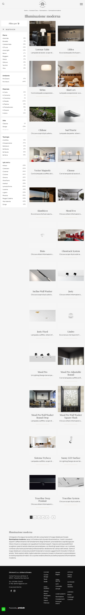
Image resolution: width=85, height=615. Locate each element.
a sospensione (7, 143)
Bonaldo (5, 41)
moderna (5, 129)
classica (5, 123)
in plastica (6, 104)
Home (26, 10)
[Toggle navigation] (81, 4)
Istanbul (5, 183)
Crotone (5, 174)
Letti (57, 584)
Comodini (59, 586)
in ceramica (6, 98)
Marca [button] (5, 35)
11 (53, 517)
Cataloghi (70, 597)
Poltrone (46, 603)
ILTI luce (5, 47)
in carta (5, 92)
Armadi (58, 589)
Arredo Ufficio (69, 576)
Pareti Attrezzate (47, 594)
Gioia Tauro (6, 180)
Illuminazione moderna (55, 10)
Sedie (45, 581)
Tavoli (45, 579)
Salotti (46, 600)
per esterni (6, 78)
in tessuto (6, 110)
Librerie (46, 591)
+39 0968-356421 (17, 581)
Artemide (6, 38)
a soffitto (6, 140)
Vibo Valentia (7, 201)
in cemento (6, 95)
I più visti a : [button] (7, 162)
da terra (5, 155)
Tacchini (5, 65)
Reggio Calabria (8, 198)
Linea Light (6, 50)
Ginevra (5, 177)
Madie (46, 598)
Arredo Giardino (70, 585)
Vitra (4, 68)
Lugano (5, 192)
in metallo (6, 101)
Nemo (5, 53)
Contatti (70, 599)
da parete (6, 149)
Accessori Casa (33, 10)
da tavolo (6, 152)
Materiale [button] (6, 89)
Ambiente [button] (6, 75)
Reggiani (5, 56)
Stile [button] (4, 120)
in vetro (5, 113)
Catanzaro (6, 168)
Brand (69, 594)
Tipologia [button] (6, 137)
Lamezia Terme (7, 186)
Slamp (5, 59)
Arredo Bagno (58, 573)
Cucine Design (46, 576)
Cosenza (5, 171)
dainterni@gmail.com (20, 583)
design (5, 126)
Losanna (5, 189)
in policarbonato (8, 107)
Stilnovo (5, 62)
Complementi (60, 599)
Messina (5, 195)
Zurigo (5, 204)
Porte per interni (59, 602)
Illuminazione (43, 10)
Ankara (5, 165)
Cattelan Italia (7, 44)
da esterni (6, 146)
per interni (6, 81)
